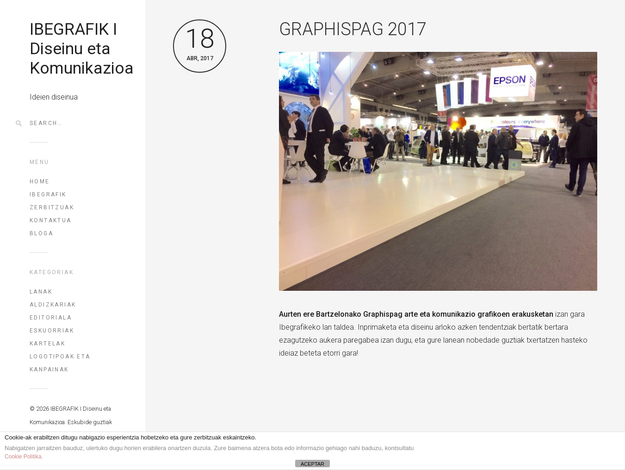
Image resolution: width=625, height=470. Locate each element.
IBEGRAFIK (48, 194)
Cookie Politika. (24, 456)
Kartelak (47, 343)
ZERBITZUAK (52, 207)
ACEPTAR (312, 464)
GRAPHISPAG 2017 (353, 29)
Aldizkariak (53, 304)
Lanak (41, 291)
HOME (40, 181)
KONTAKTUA (51, 220)
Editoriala (51, 317)
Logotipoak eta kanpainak (60, 363)
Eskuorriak (52, 330)
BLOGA (41, 233)
